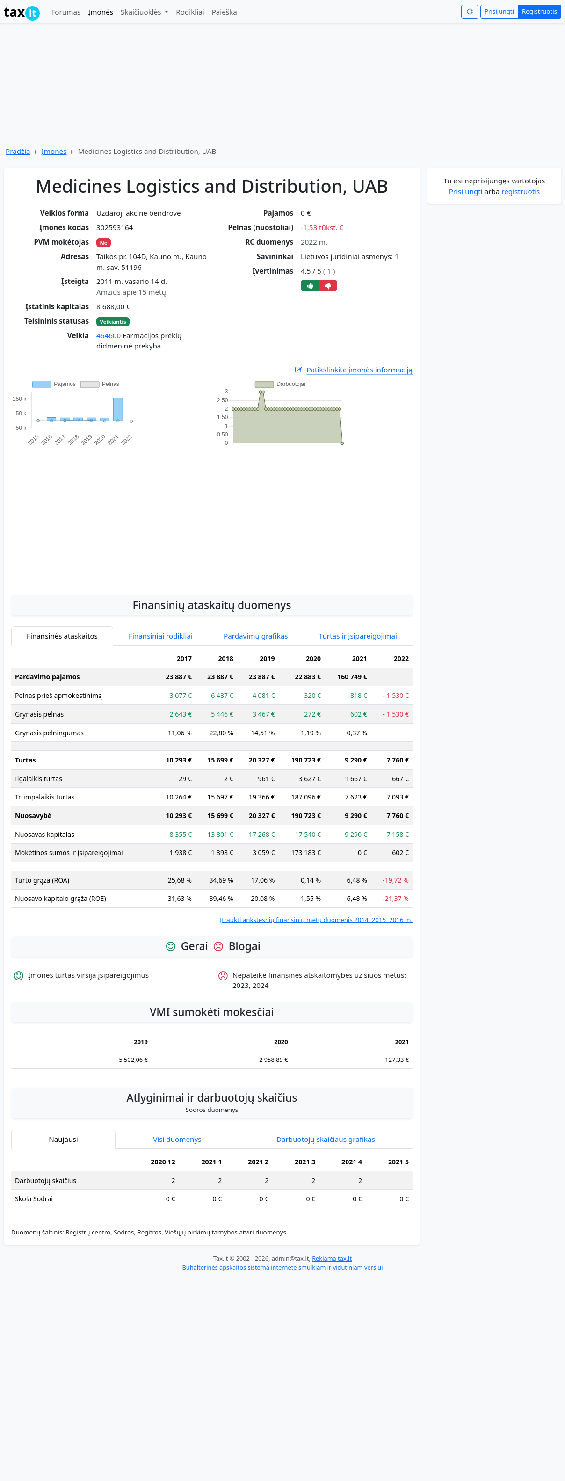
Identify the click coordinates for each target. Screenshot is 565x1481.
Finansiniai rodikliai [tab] (161, 635)
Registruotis (539, 11)
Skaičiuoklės (142, 11)
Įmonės (100, 11)
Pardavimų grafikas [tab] (256, 635)
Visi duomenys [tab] (177, 1139)
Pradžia (18, 151)
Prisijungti (499, 11)
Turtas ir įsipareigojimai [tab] (358, 635)
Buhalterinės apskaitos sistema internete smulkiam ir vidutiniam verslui (282, 1267)
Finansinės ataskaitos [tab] (62, 635)
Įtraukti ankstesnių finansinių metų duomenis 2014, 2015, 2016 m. (316, 919)
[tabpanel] (212, 787)
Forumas (65, 11)
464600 (108, 335)
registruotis (520, 191)
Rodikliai (190, 11)
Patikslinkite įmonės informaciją (353, 369)
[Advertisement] (212, 515)
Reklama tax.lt (332, 1258)
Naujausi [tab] (63, 1139)
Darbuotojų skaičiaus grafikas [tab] (325, 1139)
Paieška (224, 11)
